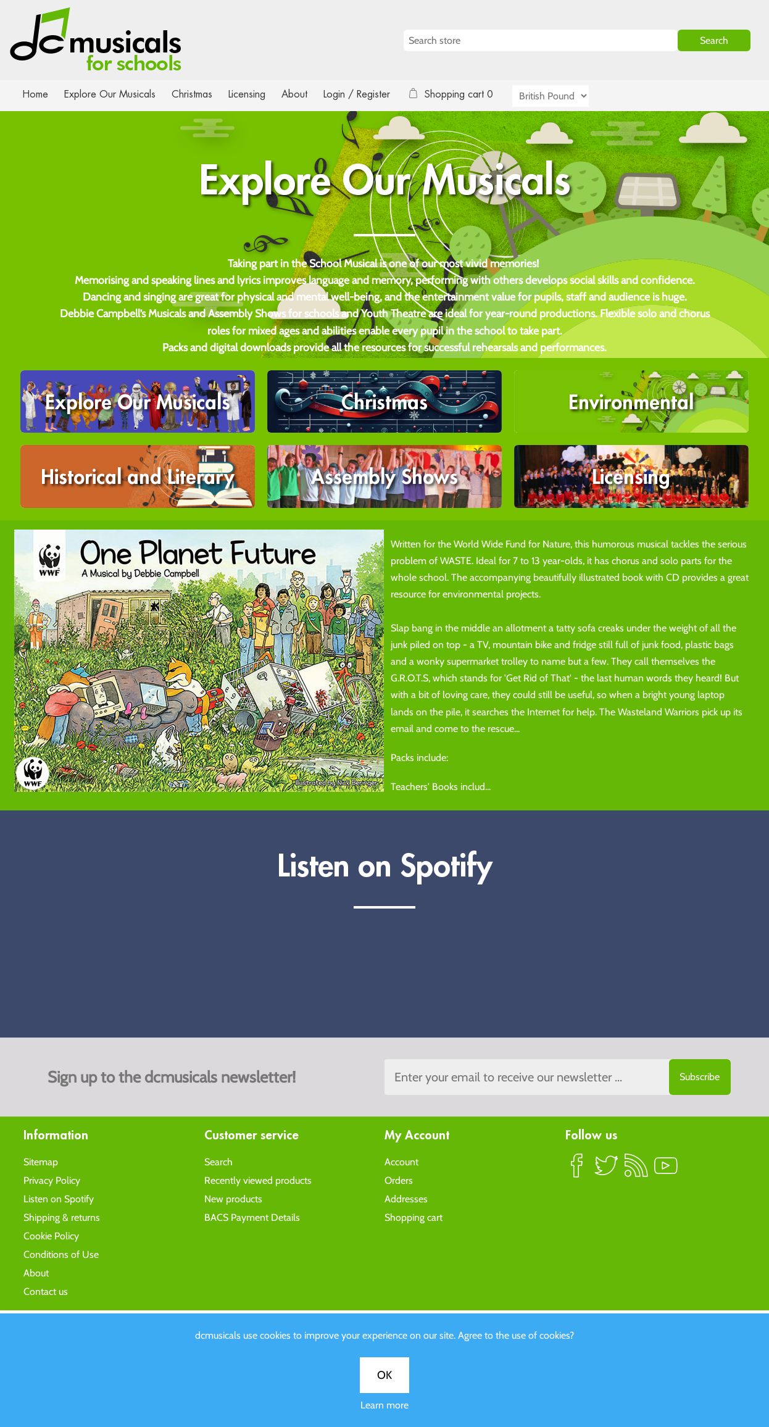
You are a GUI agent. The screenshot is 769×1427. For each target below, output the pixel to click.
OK (384, 1375)
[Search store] (541, 40)
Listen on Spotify (58, 1198)
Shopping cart (413, 1217)
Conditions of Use (61, 1254)
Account (401, 1161)
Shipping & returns (61, 1217)
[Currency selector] (564, 96)
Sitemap (40, 1161)
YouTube (666, 1170)
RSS (636, 1170)
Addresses (406, 1198)
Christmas (197, 94)
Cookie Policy (51, 1235)
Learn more (384, 1405)
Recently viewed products (258, 1180)
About (305, 94)
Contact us (45, 1291)
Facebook (577, 1170)
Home (35, 94)
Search (218, 1161)
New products (233, 1198)
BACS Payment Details (252, 1217)
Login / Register (369, 94)
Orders (398, 1180)
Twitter (606, 1170)
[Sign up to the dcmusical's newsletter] (557, 1077)
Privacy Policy (51, 1180)
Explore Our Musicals (112, 94)
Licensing (256, 94)
